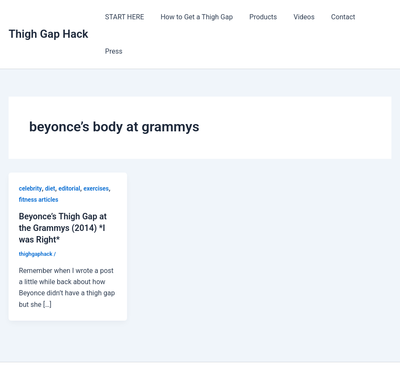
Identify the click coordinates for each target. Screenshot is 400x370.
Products (267, 17)
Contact (342, 17)
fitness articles (39, 165)
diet (50, 154)
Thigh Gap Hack (48, 16)
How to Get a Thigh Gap (203, 17)
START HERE (134, 17)
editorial (70, 154)
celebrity (30, 154)
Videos (305, 17)
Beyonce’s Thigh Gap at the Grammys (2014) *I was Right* (63, 193)
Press (376, 17)
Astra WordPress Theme (273, 348)
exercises (97, 154)
